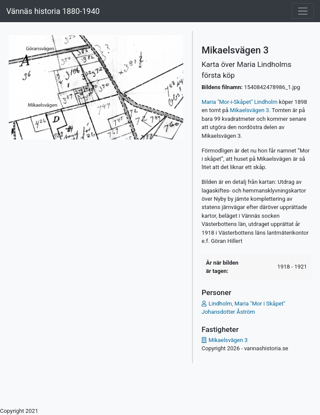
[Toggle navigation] (303, 11)
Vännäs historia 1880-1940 (52, 11)
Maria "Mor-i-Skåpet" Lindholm (239, 102)
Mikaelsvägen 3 (249, 110)
